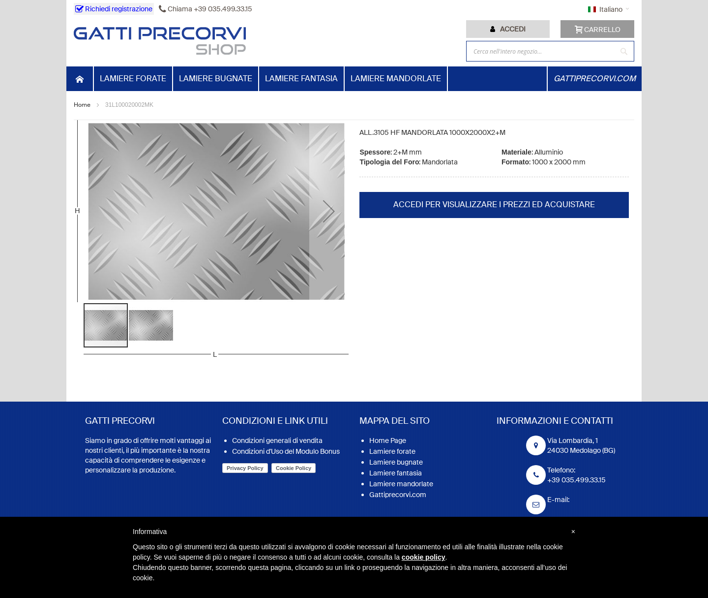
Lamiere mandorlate (401, 483)
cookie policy (423, 557)
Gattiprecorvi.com (397, 494)
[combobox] (550, 51)
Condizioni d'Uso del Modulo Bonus (286, 451)
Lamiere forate (392, 451)
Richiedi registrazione (113, 8)
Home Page (387, 440)
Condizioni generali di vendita (277, 440)
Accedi (513, 29)
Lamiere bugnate (396, 462)
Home (82, 105)
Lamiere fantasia (395, 473)
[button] (329, 211)
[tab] (508, 29)
